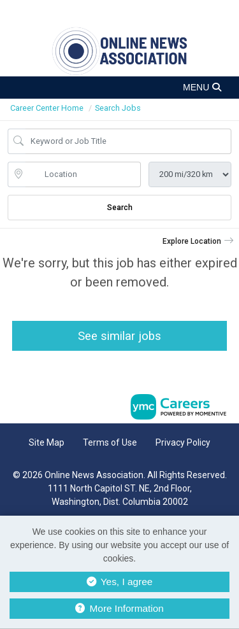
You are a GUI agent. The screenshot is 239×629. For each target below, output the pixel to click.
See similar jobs (119, 336)
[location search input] (83, 174)
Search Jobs (118, 108)
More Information (119, 608)
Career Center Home (46, 108)
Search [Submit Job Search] (120, 207)
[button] (119, 87)
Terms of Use (110, 442)
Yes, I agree (120, 581)
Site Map (46, 442)
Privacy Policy (183, 442)
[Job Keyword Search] (128, 141)
